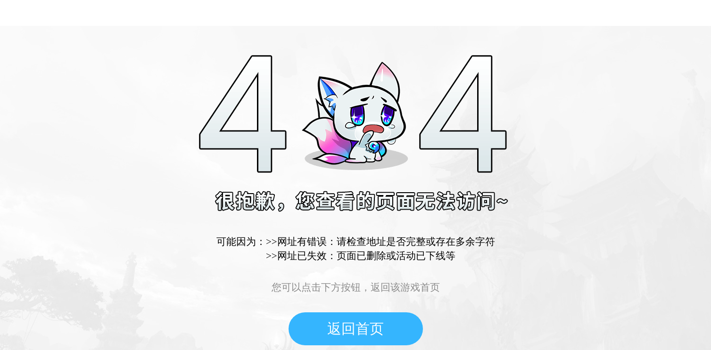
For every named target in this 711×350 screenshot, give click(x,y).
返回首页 (355, 328)
